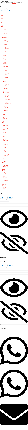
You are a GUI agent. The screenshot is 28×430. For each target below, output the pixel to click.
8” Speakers (5, 148)
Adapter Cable (5, 44)
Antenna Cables (4, 28)
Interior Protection (4, 113)
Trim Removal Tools (6, 110)
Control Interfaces (5, 63)
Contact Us (2, 15)
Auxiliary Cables (6, 45)
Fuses (5, 85)
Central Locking (4, 62)
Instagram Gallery (4, 23)
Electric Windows (4, 184)
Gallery (2, 22)
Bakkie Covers (3, 36)
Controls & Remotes (5, 61)
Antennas (5, 29)
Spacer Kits (6, 98)
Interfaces (4, 111)
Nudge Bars (5, 74)
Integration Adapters (6, 41)
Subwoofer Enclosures (6, 166)
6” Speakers (5, 147)
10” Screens (4, 132)
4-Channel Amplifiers (5, 124)
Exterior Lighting (5, 69)
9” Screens (4, 136)
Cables (4, 43)
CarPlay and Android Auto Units (6, 137)
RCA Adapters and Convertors (7, 89)
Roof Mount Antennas (6, 32)
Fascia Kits (5, 93)
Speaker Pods (6, 104)
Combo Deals (3, 129)
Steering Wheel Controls (5, 66)
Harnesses (4, 91)
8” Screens (4, 135)
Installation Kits (5, 106)
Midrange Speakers (5, 159)
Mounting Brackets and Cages (7, 94)
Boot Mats (4, 114)
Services (2, 18)
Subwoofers (4, 162)
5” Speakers (5, 146)
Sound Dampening (7, 95)
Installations (3, 17)
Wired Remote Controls (5, 67)
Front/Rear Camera (5, 179)
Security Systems (4, 187)
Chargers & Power (4, 54)
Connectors (5, 83)
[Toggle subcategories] (1, 26)
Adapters (5, 40)
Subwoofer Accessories (5, 165)
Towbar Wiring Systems (7, 78)
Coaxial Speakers (5, 142)
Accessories (3, 26)
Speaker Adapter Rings (7, 99)
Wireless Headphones (5, 120)
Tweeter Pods (5, 161)
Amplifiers (4, 122)
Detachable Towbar (7, 76)
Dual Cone (4, 158)
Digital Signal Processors (6, 84)
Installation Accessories (6, 92)
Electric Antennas (6, 30)
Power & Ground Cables (6, 48)
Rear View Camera (5, 181)
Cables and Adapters (5, 39)
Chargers (5, 55)
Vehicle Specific (6, 33)
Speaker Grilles (6, 102)
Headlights (5, 70)
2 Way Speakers (6, 144)
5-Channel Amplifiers (5, 125)
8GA (5, 51)
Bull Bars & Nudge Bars (6, 73)
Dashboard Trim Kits (5, 117)
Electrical (5, 81)
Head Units (4, 131)
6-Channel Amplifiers (5, 126)
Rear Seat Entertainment (5, 140)
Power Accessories (5, 58)
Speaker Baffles (7, 100)
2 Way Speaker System (6, 154)
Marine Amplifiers (4, 168)
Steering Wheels (5, 118)
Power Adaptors (4, 59)
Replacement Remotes (5, 65)
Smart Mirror (3, 190)
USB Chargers (5, 56)
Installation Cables (6, 47)
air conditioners (3, 19)
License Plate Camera (5, 180)
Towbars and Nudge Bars (6, 72)
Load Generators (6, 87)
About (1, 14)
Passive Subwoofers (5, 164)
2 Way (5, 143)
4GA (5, 50)
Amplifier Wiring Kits (6, 107)
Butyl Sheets (6, 96)
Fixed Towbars (6, 77)
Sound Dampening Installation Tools (8, 109)
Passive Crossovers (6, 88)
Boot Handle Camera (5, 177)
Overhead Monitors (5, 139)
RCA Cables (5, 52)
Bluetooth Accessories (5, 37)
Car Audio (3, 121)
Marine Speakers (4, 170)
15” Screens (4, 133)
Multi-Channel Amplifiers (5, 128)
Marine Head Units (4, 169)
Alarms (4, 188)
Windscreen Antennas (6, 34)
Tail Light (5, 71)
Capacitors (5, 82)
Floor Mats (4, 115)
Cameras (4, 176)
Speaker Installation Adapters (8, 103)
